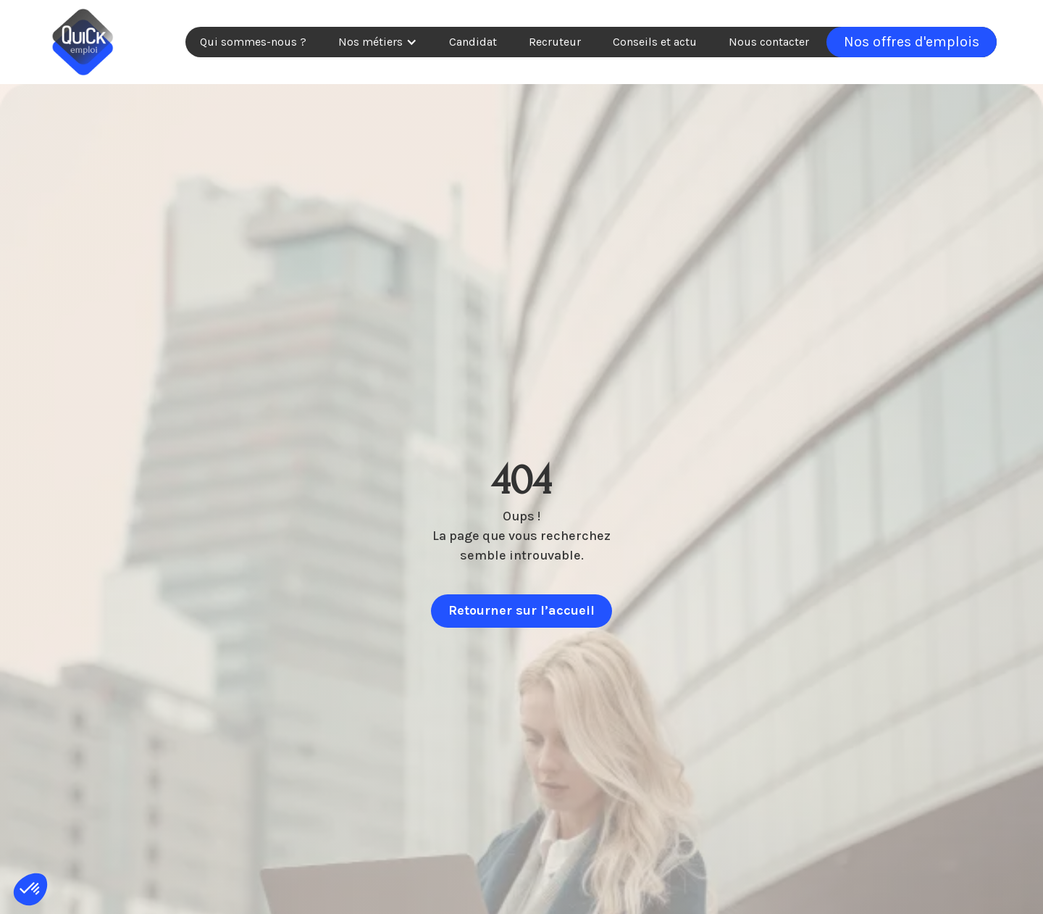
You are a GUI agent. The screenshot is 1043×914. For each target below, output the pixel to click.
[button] (378, 42)
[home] (82, 42)
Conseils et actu (655, 42)
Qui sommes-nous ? (253, 42)
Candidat (473, 42)
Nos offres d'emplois (911, 41)
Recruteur (555, 42)
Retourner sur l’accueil (521, 610)
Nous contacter (769, 42)
